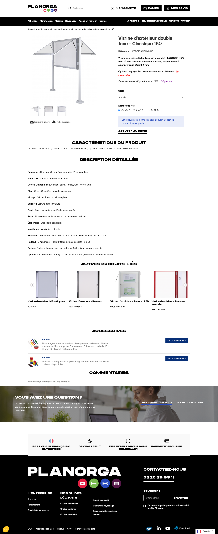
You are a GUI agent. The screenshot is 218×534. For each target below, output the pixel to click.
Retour (60, 529)
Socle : (122, 91)
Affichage (33, 21)
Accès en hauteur (88, 21)
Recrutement (34, 505)
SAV (69, 529)
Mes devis (177, 8)
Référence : (124, 51)
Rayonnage (70, 21)
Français (203, 531)
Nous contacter (179, 21)
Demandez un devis (156, 402)
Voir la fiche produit (176, 340)
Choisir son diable (68, 515)
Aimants (46, 339)
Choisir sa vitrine (68, 509)
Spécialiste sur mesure (38, 510)
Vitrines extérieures (59, 29)
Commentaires (109, 373)
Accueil (31, 29)
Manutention (46, 21)
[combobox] (205, 531)
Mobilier (59, 21)
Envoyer (181, 498)
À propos (133, 21)
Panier (151, 8)
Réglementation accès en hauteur (105, 513)
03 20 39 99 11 (158, 477)
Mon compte (123, 8)
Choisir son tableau (69, 504)
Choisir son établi (101, 500)
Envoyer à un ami (39, 122)
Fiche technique (61, 122)
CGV (30, 529)
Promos (102, 21)
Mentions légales (45, 529)
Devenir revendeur (154, 21)
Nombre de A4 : (127, 106)
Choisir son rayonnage (103, 506)
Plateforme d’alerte (85, 529)
